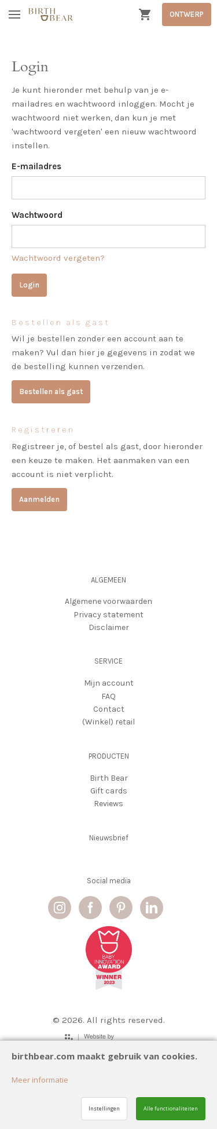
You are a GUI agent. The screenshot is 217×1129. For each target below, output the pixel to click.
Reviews (108, 803)
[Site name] (50, 14)
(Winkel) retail (108, 722)
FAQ (108, 696)
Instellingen (104, 1108)
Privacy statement (108, 615)
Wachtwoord (37, 215)
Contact (108, 709)
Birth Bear (109, 778)
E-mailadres (36, 166)
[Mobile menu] (14, 14)
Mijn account (109, 683)
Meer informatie (40, 1080)
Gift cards (108, 791)
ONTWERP (187, 14)
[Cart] (144, 14)
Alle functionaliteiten (171, 1108)
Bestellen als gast (51, 391)
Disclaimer (109, 627)
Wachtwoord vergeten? (58, 258)
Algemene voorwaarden (108, 601)
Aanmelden (39, 499)
